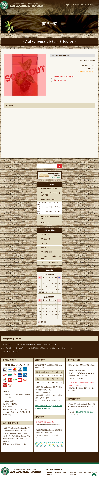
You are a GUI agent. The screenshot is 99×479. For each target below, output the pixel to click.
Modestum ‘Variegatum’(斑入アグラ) (50, 194)
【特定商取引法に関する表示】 (32, 344)
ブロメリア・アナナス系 (49, 262)
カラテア (44, 243)
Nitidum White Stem (48, 199)
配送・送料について (58, 80)
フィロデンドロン (47, 252)
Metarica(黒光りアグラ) (49, 188)
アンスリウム (45, 239)
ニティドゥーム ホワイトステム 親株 (49, 212)
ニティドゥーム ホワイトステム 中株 (49, 204)
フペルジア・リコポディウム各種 (51, 257)
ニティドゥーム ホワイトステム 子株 (49, 208)
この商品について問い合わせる (62, 77)
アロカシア (45, 234)
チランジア (45, 247)
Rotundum (45, 223)
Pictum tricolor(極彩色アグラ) (50, 217)
